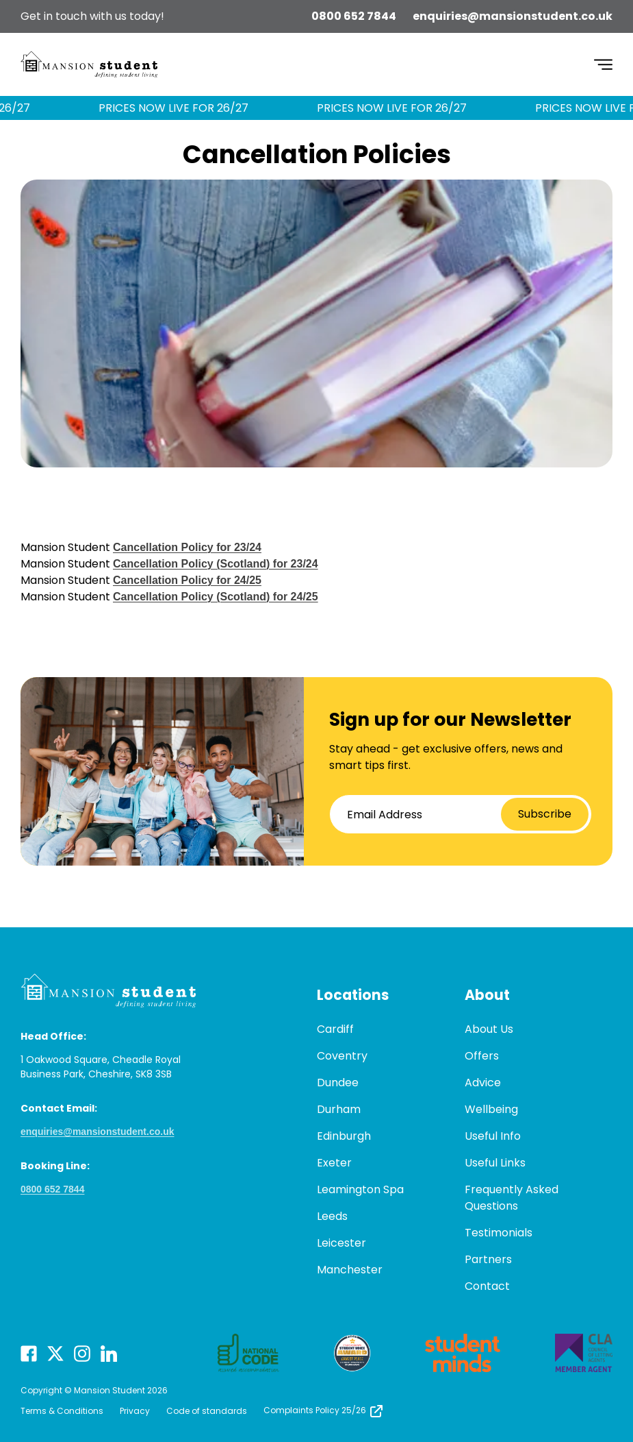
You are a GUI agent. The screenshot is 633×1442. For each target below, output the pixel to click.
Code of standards (206, 1411)
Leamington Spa (360, 1189)
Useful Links (495, 1163)
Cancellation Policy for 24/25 (187, 580)
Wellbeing (491, 1109)
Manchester (350, 1270)
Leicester (341, 1243)
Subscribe (544, 814)
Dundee (338, 1082)
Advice (483, 1082)
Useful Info (493, 1136)
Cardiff (335, 1029)
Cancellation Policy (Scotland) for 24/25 (215, 596)
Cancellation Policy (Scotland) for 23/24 (215, 564)
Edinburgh (344, 1136)
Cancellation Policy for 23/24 (187, 547)
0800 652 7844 (353, 16)
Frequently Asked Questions (511, 1198)
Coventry (342, 1056)
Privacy (135, 1411)
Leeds (332, 1216)
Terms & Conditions (62, 1411)
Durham (339, 1109)
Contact (487, 1286)
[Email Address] (460, 814)
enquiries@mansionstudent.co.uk (512, 16)
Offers (482, 1056)
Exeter (334, 1163)
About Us (489, 1029)
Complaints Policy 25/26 (324, 1410)
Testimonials (498, 1233)
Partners (488, 1259)
